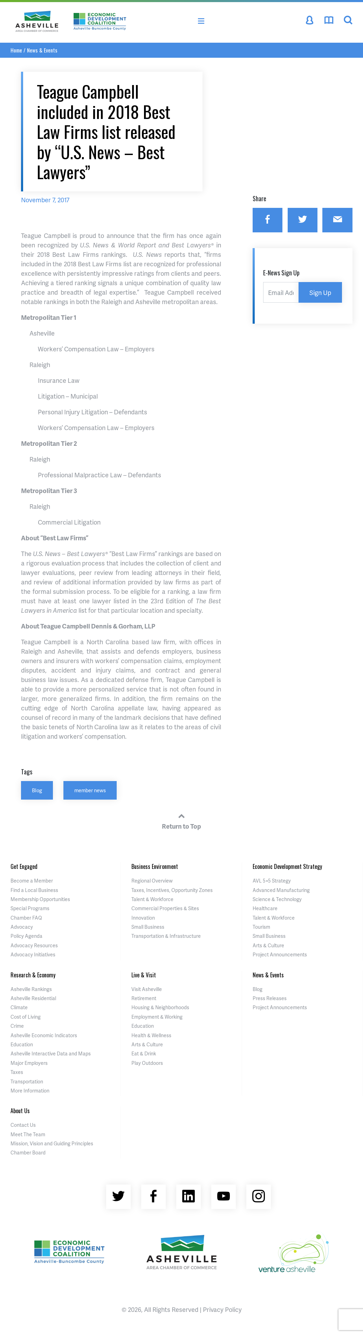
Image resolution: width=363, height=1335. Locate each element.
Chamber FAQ (26, 917)
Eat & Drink (143, 1053)
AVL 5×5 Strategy (272, 880)
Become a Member (32, 880)
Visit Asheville (146, 989)
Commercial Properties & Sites (165, 908)
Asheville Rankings (31, 989)
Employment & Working (157, 1016)
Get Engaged (24, 866)
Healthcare (265, 908)
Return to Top (181, 820)
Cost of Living (26, 1016)
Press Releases (270, 998)
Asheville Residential (33, 998)
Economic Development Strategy (287, 866)
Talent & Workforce (152, 899)
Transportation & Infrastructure (166, 936)
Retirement (143, 998)
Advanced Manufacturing (281, 890)
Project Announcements (280, 954)
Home (16, 50)
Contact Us (23, 1125)
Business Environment (154, 866)
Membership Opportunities (40, 899)
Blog (37, 790)
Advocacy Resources (34, 945)
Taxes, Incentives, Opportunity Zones (172, 890)
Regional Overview (152, 880)
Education (22, 1044)
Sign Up (320, 292)
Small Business (147, 926)
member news (90, 790)
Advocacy (22, 926)
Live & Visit (143, 975)
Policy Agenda (26, 936)
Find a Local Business (34, 890)
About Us (20, 1110)
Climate (19, 1007)
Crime (17, 1026)
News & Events (42, 50)
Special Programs (30, 908)
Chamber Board (28, 1152)
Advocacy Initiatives (33, 954)
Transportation (27, 1081)
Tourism (261, 926)
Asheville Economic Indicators (44, 1035)
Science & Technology (277, 899)
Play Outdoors (147, 1063)
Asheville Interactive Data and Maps (51, 1053)
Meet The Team (28, 1134)
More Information (30, 1090)
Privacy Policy (222, 1309)
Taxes (17, 1072)
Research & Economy (33, 975)
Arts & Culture (268, 945)
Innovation (143, 917)
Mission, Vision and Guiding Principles (52, 1143)
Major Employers (29, 1063)
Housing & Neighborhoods (160, 1007)
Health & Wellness (151, 1035)
